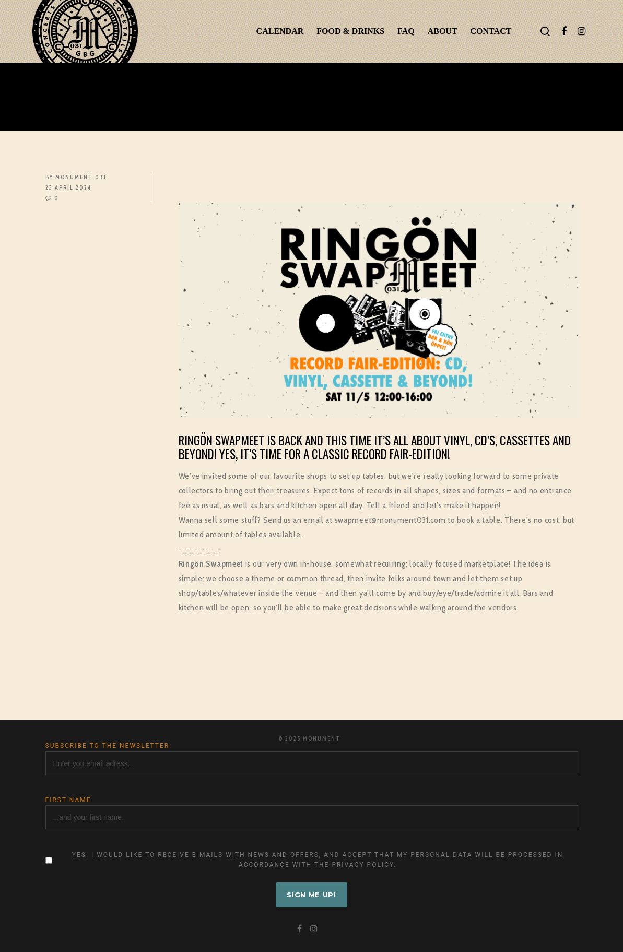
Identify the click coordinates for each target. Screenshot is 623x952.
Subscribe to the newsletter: (108, 745)
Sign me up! (311, 894)
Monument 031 (81, 177)
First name (68, 800)
